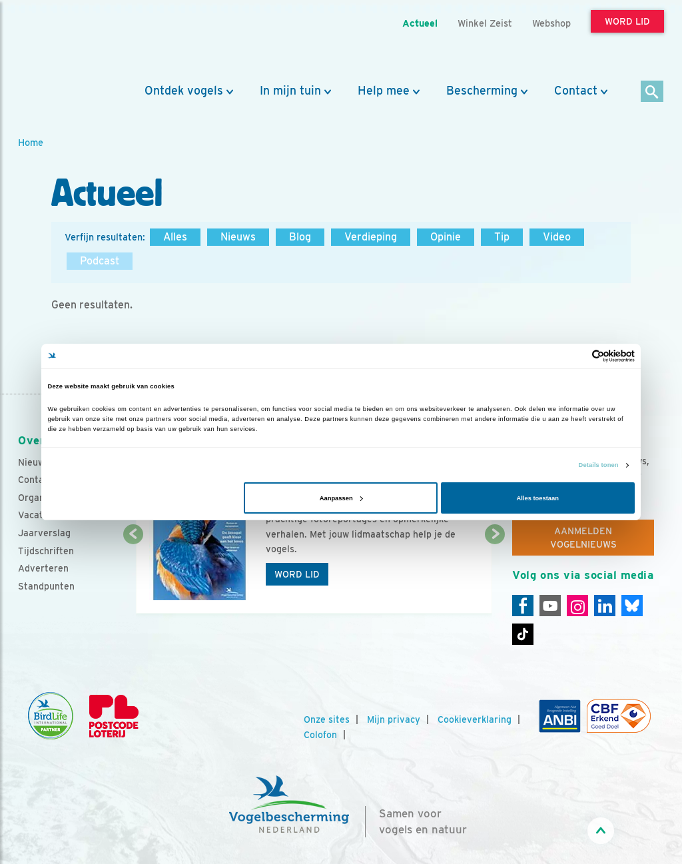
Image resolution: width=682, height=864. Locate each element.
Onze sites (327, 719)
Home (30, 142)
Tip (502, 236)
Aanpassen (341, 498)
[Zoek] (652, 92)
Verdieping (370, 236)
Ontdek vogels (184, 90)
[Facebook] (522, 605)
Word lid (297, 574)
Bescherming (481, 90)
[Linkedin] (604, 605)
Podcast (99, 260)
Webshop (551, 23)
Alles (175, 236)
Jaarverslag (44, 533)
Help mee (384, 90)
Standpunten (46, 586)
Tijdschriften (46, 551)
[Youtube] (550, 605)
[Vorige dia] (133, 575)
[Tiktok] (522, 634)
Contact (575, 90)
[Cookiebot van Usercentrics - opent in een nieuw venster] (576, 356)
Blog (300, 236)
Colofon (320, 734)
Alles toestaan (537, 498)
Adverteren (43, 568)
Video (557, 236)
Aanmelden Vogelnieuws (583, 538)
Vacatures (40, 515)
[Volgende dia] (494, 575)
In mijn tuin (290, 90)
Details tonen (599, 465)
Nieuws (238, 236)
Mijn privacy (393, 719)
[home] (78, 42)
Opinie (445, 236)
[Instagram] (577, 605)
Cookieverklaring (475, 719)
